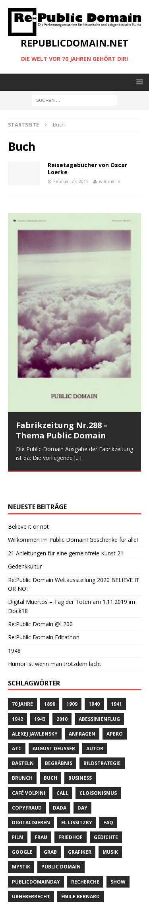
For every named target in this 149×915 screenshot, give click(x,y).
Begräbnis (58, 740)
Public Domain (61, 843)
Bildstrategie (102, 740)
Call (62, 769)
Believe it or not (28, 503)
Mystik (21, 843)
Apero (114, 710)
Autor (94, 725)
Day (82, 784)
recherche (85, 858)
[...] (77, 457)
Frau (41, 814)
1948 (14, 627)
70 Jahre (22, 680)
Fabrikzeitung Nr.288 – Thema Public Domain (62, 430)
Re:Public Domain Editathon (43, 614)
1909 (71, 680)
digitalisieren (31, 799)
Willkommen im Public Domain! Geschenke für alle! (73, 516)
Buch (50, 754)
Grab (50, 828)
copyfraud (27, 784)
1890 (49, 680)
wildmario (109, 181)
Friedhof (70, 814)
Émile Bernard (80, 873)
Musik (110, 828)
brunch (22, 754)
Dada (59, 784)
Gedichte (106, 814)
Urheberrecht (31, 873)
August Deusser (54, 725)
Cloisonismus (98, 769)
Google (22, 828)
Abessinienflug (99, 695)
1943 (39, 695)
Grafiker (79, 828)
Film (17, 814)
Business (80, 754)
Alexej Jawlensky (35, 710)
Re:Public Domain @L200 (40, 601)
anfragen (82, 710)
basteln (23, 740)
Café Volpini (28, 769)
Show (118, 858)
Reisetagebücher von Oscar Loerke (87, 168)
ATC (16, 725)
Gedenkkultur (25, 543)
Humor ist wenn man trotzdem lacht (54, 640)
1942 (17, 695)
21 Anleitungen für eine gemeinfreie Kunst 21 (66, 529)
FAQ (108, 799)
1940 (94, 680)
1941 (116, 680)
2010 (62, 695)
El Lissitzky (76, 799)
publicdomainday (36, 858)
